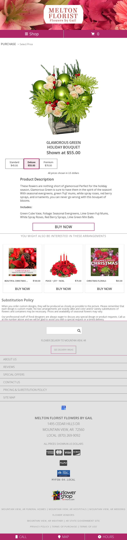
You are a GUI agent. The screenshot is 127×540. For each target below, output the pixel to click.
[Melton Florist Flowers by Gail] (63, 22)
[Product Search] (64, 330)
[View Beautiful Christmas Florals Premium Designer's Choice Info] (22, 262)
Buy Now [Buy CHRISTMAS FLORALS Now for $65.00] (104, 289)
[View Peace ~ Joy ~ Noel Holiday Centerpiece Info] (63, 262)
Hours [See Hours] (106, 537)
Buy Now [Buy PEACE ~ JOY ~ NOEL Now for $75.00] (63, 289)
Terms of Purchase (64, 526)
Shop (32, 34)
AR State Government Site (83, 520)
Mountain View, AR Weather (45, 520)
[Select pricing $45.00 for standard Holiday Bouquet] (14, 164)
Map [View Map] (63, 537)
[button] (63, 473)
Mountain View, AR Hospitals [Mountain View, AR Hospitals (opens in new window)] (68, 509)
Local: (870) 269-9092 (63, 435)
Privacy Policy (39, 526)
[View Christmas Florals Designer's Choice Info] (104, 262)
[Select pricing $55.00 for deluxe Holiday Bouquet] (31, 164)
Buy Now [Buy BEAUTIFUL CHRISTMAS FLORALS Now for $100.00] (22, 289)
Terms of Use (88, 526)
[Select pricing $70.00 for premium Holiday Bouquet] (48, 164)
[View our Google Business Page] (63, 409)
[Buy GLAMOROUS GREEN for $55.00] (63, 227)
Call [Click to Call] (21, 537)
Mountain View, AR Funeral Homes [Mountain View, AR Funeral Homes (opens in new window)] (24, 509)
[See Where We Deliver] (63, 349)
